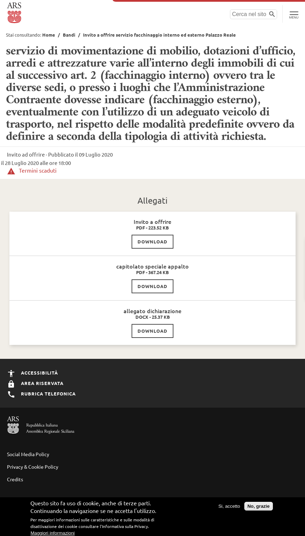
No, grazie (258, 506)
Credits (15, 479)
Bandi (69, 35)
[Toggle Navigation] (293, 14)
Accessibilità (32, 373)
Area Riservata (35, 383)
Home (48, 35)
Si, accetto (229, 506)
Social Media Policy (28, 454)
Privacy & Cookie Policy (32, 466)
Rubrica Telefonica (41, 394)
